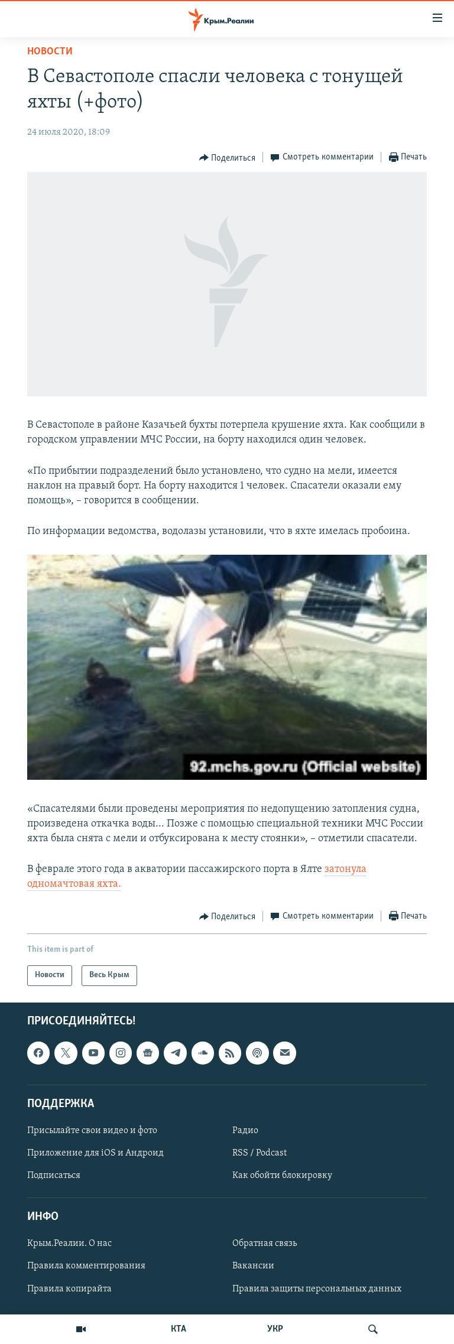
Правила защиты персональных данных (316, 1288)
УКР (275, 1329)
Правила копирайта (69, 1288)
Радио (245, 1130)
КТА (178, 1329)
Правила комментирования (86, 1266)
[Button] (227, 157)
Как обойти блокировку (282, 1175)
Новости (50, 51)
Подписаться (53, 1175)
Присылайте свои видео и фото (92, 1130)
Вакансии (253, 1266)
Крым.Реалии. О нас (69, 1243)
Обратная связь (264, 1243)
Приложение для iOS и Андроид (95, 1153)
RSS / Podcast (259, 1153)
